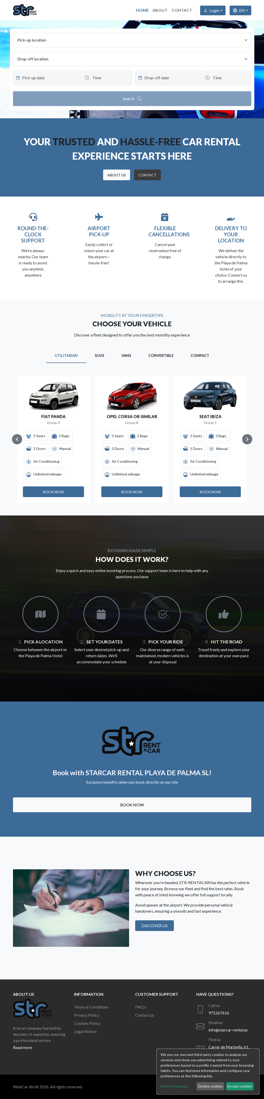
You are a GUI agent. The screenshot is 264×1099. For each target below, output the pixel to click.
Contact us (144, 1015)
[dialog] (208, 1071)
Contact (182, 10)
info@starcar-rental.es (228, 1029)
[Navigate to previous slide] (17, 439)
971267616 (219, 1012)
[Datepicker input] (47, 77)
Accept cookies (239, 1086)
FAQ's (140, 1006)
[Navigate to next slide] (247, 439)
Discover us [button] (155, 925)
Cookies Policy (87, 1023)
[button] (116, 175)
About (160, 10)
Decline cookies (210, 1086)
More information (174, 1086)
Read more (22, 1047)
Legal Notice (85, 1031)
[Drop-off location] (132, 58)
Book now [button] (132, 804)
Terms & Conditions (91, 1006)
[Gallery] (132, 439)
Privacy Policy (86, 1015)
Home (142, 10)
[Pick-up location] (132, 40)
